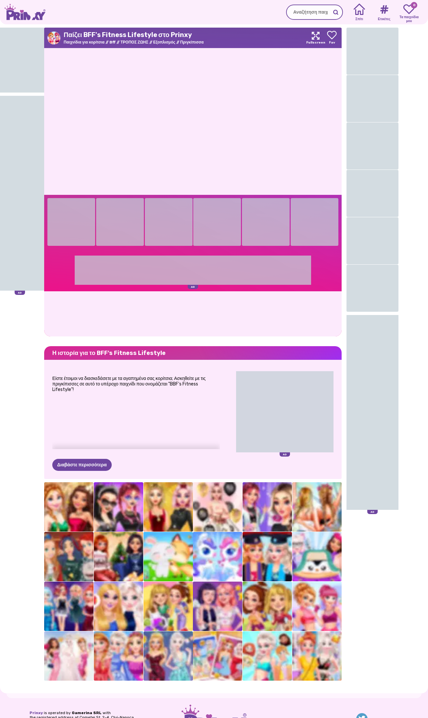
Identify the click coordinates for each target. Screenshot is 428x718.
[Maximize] (316, 38)
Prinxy (36, 713)
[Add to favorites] (332, 38)
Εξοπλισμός (164, 42)
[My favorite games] (409, 12)
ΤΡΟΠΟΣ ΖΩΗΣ (134, 42)
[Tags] (384, 12)
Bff (112, 42)
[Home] (359, 12)
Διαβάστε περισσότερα (82, 465)
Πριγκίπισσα (192, 42)
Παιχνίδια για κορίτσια (84, 42)
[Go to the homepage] (22, 12)
